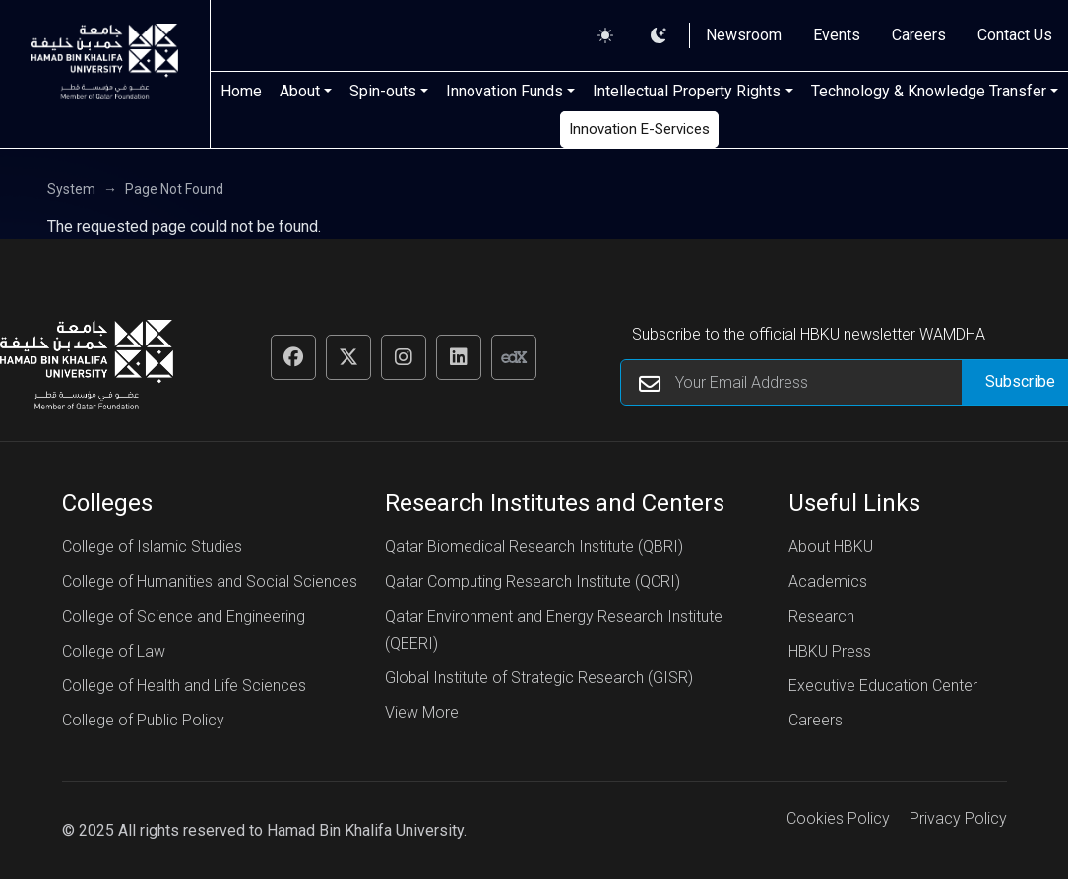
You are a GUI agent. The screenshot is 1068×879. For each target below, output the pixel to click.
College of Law (113, 651)
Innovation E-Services (639, 129)
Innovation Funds (504, 91)
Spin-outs (382, 91)
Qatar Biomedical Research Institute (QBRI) (534, 546)
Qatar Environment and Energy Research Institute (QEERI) (553, 630)
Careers (919, 35)
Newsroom (744, 35)
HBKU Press (829, 651)
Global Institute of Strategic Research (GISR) (539, 677)
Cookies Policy (838, 818)
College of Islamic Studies (152, 546)
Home (241, 91)
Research (821, 616)
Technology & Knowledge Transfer (928, 91)
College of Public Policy (143, 720)
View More (422, 712)
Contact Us (1014, 35)
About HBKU (830, 546)
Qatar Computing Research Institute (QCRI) (532, 581)
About (300, 91)
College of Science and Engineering (183, 616)
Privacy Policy (958, 818)
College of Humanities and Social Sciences (209, 581)
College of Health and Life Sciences (184, 685)
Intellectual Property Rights (687, 91)
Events (836, 35)
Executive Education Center (882, 685)
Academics (827, 581)
